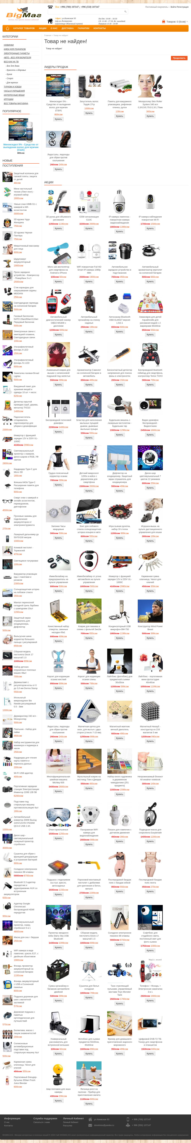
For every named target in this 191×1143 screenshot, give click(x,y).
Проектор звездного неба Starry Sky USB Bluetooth (58, 936)
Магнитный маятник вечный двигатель (120, 728)
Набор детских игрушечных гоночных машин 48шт (25, 670)
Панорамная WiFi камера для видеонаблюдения (89, 832)
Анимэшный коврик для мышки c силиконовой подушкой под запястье (58, 373)
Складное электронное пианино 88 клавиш (25, 870)
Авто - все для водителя (17, 57)
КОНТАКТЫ (99, 28)
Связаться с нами (41, 1122)
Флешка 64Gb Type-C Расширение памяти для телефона (26, 485)
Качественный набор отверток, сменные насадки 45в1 (58, 629)
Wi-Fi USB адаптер (23, 773)
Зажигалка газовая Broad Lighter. (26, 374)
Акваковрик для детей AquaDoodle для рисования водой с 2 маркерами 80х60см (150, 321)
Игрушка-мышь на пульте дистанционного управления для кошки (150, 529)
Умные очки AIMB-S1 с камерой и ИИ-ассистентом (25, 207)
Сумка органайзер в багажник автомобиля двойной (58, 989)
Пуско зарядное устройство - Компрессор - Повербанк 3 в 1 (26, 275)
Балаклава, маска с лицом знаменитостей (25, 1032)
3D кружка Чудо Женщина (22, 221)
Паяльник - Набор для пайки (25, 730)
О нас (7, 1122)
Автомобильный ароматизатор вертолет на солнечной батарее (150, 270)
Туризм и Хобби (12, 87)
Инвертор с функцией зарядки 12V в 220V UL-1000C (26, 438)
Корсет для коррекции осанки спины (89, 678)
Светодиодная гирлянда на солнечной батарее (26, 304)
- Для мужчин (12, 82)
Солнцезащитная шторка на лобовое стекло (26, 591)
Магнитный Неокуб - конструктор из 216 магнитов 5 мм (150, 729)
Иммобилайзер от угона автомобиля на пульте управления (89, 579)
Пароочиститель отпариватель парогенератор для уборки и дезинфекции (25, 421)
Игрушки (8, 99)
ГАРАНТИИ (83, 28)
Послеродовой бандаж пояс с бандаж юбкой (119, 881)
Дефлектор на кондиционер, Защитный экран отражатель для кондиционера (119, 477)
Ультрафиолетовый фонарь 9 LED (23, 348)
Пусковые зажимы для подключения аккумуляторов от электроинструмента (25, 520)
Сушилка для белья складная (89, 987)
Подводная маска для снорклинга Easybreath (150, 831)
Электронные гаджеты (17, 53)
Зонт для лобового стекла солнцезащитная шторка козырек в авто (89, 529)
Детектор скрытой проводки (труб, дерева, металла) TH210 (26, 404)
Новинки (9, 45)
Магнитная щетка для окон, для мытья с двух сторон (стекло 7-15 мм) (89, 729)
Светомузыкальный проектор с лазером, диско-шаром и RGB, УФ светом (26, 455)
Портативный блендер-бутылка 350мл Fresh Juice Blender (25, 1080)
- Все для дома (12, 66)
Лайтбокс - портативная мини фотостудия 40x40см (150, 679)
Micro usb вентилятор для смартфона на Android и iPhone (58, 270)
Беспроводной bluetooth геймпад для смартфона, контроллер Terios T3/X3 (150, 373)
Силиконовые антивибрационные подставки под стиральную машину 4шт (26, 1048)
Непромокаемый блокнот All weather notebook (150, 778)
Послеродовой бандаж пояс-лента (150, 881)
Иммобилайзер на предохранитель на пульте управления (58, 579)
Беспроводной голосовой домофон (58, 421)
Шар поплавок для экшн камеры (58, 1090)
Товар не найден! (60, 35)
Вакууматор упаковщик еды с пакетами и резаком (25, 577)
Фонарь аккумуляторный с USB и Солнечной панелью (26, 984)
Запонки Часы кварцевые (58, 527)
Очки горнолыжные (58, 829)
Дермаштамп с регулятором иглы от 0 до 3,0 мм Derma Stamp (26, 685)
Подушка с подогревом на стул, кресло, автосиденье (58, 882)
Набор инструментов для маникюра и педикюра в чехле (26, 745)
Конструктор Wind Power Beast (150, 628)
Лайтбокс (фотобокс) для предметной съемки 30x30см (119, 679)
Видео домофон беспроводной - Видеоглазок (150, 423)
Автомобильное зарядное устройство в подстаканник (119, 270)
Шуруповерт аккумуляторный (22, 260)
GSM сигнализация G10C (89, 218)
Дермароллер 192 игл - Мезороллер (25, 717)
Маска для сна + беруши (26, 937)
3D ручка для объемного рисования (58, 218)
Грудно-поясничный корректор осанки (58, 474)
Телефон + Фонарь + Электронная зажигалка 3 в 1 (150, 989)
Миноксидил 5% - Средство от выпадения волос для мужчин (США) (21, 147)
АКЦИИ (42, 28)
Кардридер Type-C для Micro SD (25, 470)
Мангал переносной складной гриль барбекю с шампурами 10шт (26, 605)
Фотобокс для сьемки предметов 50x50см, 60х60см (89, 1042)
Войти (173, 7)
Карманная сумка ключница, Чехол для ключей (24, 1065)
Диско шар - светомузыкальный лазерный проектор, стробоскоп (24, 840)
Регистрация (182, 7)
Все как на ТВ (11, 62)
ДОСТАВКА (68, 28)
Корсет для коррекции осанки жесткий (58, 678)
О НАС (54, 28)
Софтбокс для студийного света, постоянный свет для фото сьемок (150, 937)
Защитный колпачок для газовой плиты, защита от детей (26, 176)
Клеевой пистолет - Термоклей (23, 549)
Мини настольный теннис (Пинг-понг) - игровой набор (24, 191)
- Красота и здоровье (16, 70)
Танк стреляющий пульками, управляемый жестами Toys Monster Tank (120, 990)
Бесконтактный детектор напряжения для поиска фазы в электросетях (119, 373)
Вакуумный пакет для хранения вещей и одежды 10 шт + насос (25, 389)
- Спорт (9, 78)
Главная (47, 35)
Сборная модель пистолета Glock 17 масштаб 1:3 (23, 654)
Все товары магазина (16, 103)
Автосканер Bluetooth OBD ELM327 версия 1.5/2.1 (119, 320)
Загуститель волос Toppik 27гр (89, 103)
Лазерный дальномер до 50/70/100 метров (26, 536)
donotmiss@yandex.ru (104, 1125)
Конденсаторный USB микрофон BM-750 (120, 628)
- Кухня (9, 74)
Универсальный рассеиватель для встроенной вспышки (58, 1042)
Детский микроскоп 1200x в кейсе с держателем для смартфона (89, 477)
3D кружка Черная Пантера (23, 234)
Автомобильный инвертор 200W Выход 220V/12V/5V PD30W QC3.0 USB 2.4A (25, 821)
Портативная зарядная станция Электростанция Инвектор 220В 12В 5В (26, 789)
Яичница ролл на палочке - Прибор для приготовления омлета (89, 1092)
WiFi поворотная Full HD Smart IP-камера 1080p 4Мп (89, 270)
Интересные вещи (14, 95)
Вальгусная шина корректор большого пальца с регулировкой (25, 639)
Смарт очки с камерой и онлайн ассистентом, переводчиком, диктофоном (26, 502)
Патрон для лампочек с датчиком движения (119, 831)
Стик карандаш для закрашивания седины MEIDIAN (25, 290)
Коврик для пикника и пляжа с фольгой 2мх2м (89, 628)
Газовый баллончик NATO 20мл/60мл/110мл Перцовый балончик (26, 319)
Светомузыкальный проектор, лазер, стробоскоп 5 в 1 (24, 925)
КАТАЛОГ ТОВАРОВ (24, 28)
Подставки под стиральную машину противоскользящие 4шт (26, 804)
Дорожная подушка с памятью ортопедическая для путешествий (24, 1016)
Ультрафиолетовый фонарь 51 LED (23, 361)
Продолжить (179, 58)
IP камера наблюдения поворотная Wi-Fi (150, 218)
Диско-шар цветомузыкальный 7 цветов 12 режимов (150, 476)
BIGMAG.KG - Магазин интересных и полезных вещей (26, 1135)
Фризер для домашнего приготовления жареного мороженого (119, 1042)
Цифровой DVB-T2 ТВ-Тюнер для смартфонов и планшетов (150, 1042)
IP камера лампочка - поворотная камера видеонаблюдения (119, 219)
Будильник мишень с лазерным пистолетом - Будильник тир (120, 423)
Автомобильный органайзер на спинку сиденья (89, 320)
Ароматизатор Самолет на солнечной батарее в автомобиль (89, 373)
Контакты (8, 1125)
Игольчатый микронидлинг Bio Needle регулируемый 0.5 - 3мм (25, 702)
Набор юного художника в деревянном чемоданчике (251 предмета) (120, 781)
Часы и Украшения (14, 91)
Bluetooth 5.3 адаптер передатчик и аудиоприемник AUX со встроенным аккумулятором (20, 888)
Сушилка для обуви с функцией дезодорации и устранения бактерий (25, 856)
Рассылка (67, 1125)
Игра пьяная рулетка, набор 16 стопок (119, 527)
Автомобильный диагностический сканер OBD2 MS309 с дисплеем (58, 321)
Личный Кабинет (70, 1122)
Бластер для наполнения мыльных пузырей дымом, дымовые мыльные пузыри (89, 424)
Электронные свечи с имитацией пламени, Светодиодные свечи (24, 334)
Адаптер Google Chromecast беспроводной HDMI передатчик (24, 908)
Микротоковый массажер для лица (26, 247)
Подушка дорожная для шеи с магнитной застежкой (26, 999)
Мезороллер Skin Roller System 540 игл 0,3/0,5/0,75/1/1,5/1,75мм (150, 104)
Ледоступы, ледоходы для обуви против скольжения (58, 157)
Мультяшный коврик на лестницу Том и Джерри (89, 778)
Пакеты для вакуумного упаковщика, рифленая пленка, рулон (120, 104)
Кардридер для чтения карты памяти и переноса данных (25, 760)
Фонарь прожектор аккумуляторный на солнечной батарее (23, 969)
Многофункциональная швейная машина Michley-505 (58, 779)
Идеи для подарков (15, 49)
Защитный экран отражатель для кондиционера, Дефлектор (22, 622)
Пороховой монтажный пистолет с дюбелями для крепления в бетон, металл (89, 884)
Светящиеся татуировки (26, 560)
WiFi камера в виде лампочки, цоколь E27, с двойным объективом (26, 953)
